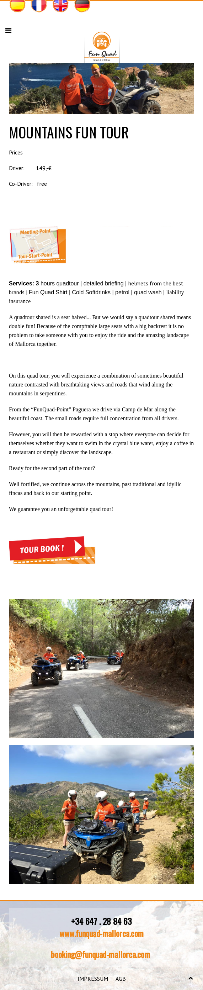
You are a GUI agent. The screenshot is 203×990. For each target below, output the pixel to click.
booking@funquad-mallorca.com (100, 954)
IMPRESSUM (93, 978)
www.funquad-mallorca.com (101, 933)
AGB (121, 978)
